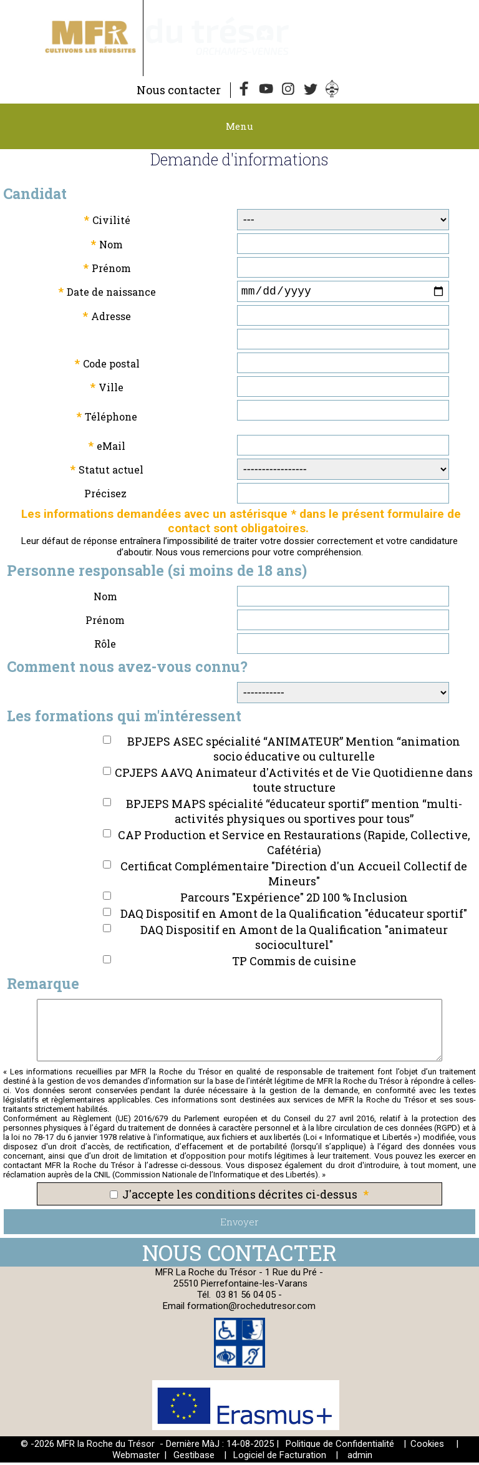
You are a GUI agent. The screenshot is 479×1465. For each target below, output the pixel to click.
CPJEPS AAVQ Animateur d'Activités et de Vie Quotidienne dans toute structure (294, 782)
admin (359, 1457)
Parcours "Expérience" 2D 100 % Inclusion (294, 899)
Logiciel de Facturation (279, 1457)
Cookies (427, 1446)
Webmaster (136, 1457)
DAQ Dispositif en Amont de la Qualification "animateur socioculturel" (294, 940)
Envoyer (239, 1224)
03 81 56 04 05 (246, 1297)
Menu (239, 126)
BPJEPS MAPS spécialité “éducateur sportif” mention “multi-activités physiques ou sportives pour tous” (294, 814)
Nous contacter (179, 89)
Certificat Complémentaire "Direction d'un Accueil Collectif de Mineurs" (293, 876)
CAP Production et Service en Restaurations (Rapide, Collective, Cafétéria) (294, 845)
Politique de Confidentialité (340, 1446)
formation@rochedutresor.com (251, 1308)
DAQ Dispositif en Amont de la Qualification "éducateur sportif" (293, 915)
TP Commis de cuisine (294, 963)
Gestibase (194, 1457)
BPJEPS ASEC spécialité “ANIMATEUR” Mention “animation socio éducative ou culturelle (293, 751)
